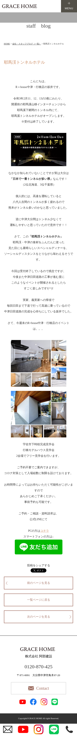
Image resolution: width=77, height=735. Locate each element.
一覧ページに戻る (38, 599)
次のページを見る (38, 616)
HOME (7, 44)
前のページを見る (38, 582)
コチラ (44, 530)
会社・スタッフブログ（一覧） (26, 44)
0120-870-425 (39, 666)
